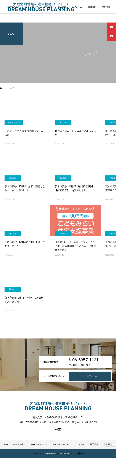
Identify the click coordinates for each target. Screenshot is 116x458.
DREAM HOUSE (39, 444)
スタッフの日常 (14, 122)
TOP (6, 444)
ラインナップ (31, 7)
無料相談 (106, 7)
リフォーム (77, 7)
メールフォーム (89, 376)
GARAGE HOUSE (60, 444)
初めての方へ (13, 7)
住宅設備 (48, 7)
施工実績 (62, 7)
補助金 (63, 234)
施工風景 (12, 178)
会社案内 (92, 7)
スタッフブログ (38, 453)
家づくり (63, 122)
